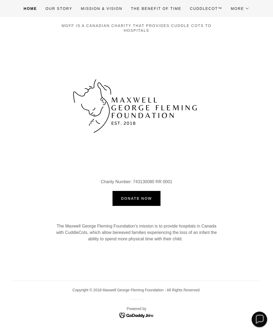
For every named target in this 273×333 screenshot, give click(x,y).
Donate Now (136, 198)
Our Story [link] (59, 8)
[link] (136, 315)
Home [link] (30, 8)
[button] (240, 8)
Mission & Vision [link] (101, 8)
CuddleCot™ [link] (206, 8)
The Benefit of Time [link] (156, 8)
